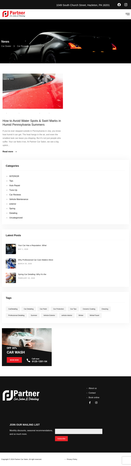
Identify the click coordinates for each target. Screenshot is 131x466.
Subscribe (61, 439)
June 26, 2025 (8, 79)
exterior (44, 113)
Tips (4, 113)
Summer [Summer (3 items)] (34, 315)
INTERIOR (14, 176)
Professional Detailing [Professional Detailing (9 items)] (16, 315)
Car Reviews (13, 113)
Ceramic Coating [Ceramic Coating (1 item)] (89, 309)
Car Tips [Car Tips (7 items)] (73, 309)
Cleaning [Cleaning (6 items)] (105, 309)
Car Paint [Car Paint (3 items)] (43, 309)
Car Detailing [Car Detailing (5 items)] (29, 309)
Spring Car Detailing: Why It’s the (32, 274)
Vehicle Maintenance (29, 113)
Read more (10, 152)
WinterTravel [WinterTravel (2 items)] (94, 315)
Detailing (13, 213)
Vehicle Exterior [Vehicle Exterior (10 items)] (49, 315)
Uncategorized (10, 116)
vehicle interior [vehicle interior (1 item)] (66, 315)
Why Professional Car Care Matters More (35, 260)
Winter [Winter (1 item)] (81, 315)
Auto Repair (14, 185)
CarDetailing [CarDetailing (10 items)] (13, 309)
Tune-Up (13, 190)
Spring (12, 208)
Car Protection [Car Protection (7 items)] (58, 309)
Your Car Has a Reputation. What (32, 245)
